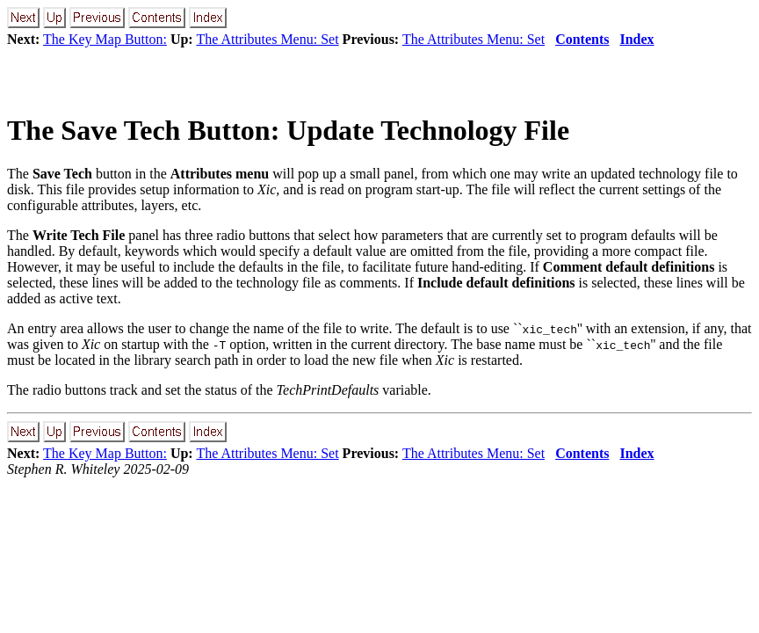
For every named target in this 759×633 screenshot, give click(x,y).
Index (636, 39)
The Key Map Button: (105, 39)
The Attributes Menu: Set (267, 39)
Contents (582, 39)
